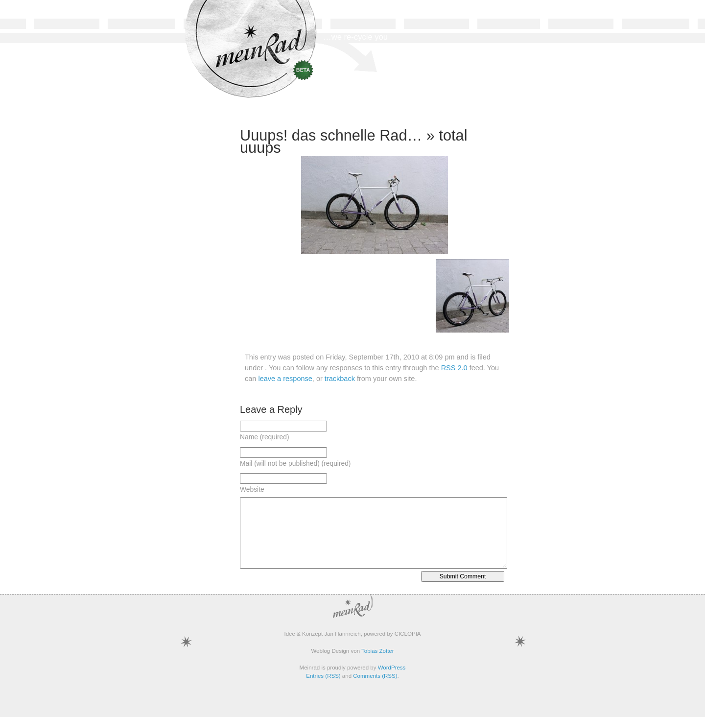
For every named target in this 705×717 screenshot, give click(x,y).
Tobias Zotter (377, 651)
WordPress (392, 667)
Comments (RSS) (375, 676)
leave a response (285, 378)
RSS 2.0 (454, 368)
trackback (340, 378)
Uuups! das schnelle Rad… (331, 135)
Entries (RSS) (323, 676)
